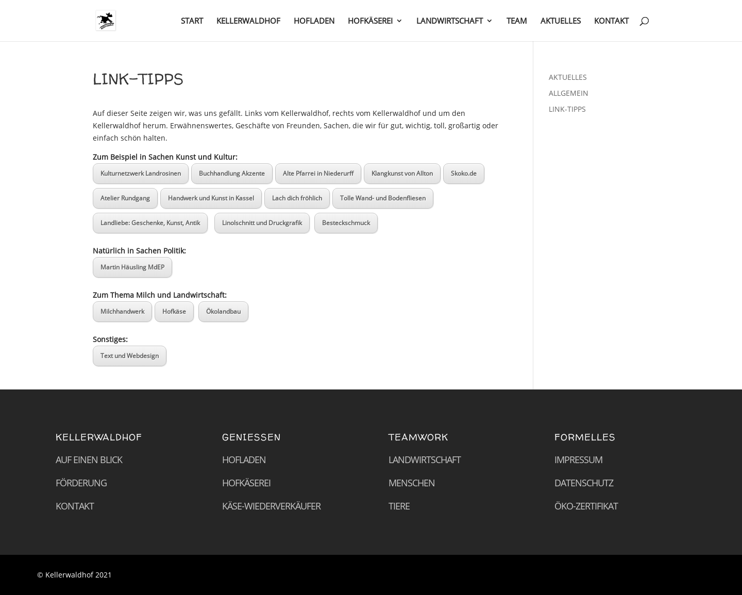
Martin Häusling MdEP (132, 267)
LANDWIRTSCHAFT (449, 21)
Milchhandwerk (122, 311)
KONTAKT (611, 21)
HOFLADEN (314, 21)
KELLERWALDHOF (248, 21)
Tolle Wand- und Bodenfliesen (383, 198)
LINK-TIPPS (567, 109)
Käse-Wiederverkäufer (271, 506)
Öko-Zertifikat (586, 506)
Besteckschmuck (346, 222)
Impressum (578, 459)
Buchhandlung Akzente (232, 173)
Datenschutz (583, 483)
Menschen (412, 483)
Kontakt (75, 506)
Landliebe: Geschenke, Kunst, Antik (150, 222)
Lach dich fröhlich (297, 198)
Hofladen (244, 459)
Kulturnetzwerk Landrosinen (140, 173)
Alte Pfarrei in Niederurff (318, 173)
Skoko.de (464, 173)
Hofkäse (174, 311)
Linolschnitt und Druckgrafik (262, 222)
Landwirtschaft (425, 459)
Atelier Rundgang (125, 198)
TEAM (517, 21)
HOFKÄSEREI (370, 21)
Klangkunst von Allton (402, 173)
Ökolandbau (223, 311)
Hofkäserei (246, 483)
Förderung (81, 483)
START (192, 21)
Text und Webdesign (129, 355)
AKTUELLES (561, 21)
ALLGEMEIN (568, 93)
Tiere (399, 506)
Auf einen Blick (89, 459)
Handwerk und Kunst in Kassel (211, 198)
